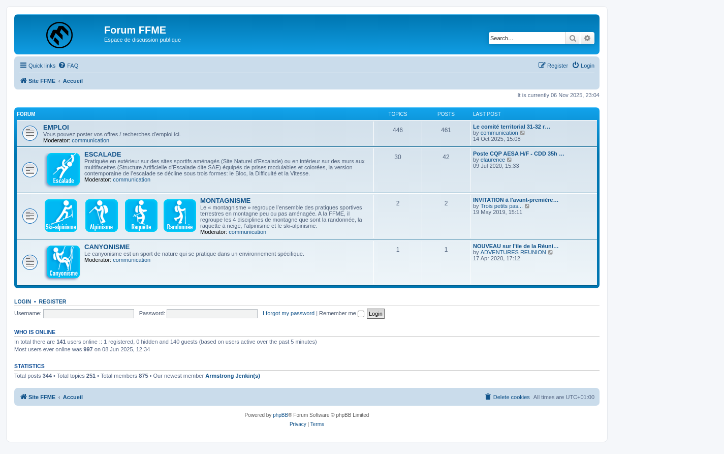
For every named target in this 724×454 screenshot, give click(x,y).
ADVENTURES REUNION (513, 252)
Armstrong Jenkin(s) (232, 376)
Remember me (341, 313)
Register (53, 301)
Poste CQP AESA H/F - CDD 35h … (518, 153)
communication (90, 140)
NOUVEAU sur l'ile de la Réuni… (516, 246)
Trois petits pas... (502, 206)
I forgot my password (288, 313)
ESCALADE (102, 154)
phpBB (280, 415)
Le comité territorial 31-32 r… (511, 127)
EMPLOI (56, 127)
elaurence (493, 160)
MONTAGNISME (225, 200)
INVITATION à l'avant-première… (515, 200)
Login (22, 301)
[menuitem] (68, 65)
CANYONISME (107, 247)
